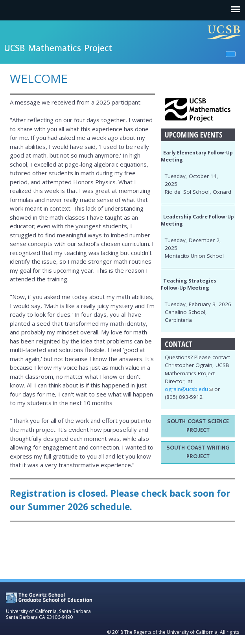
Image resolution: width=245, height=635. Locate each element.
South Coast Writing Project (198, 452)
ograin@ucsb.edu (189, 389)
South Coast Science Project (198, 426)
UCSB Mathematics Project (58, 48)
